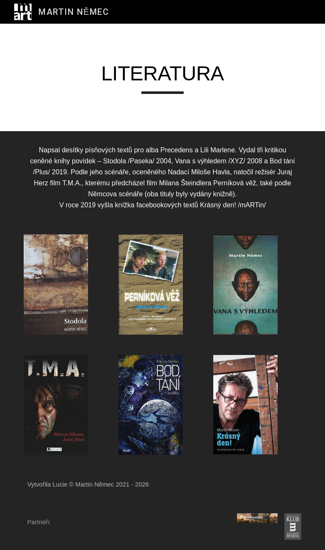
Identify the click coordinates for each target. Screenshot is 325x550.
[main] (162, 77)
